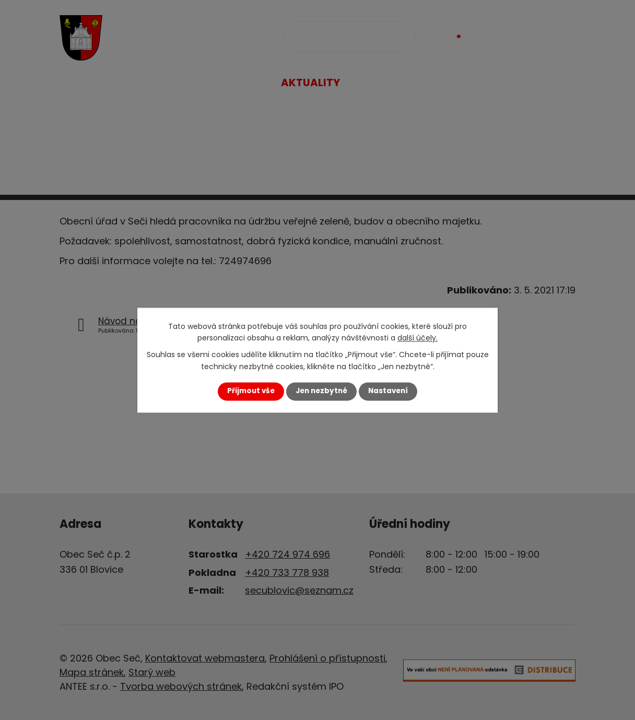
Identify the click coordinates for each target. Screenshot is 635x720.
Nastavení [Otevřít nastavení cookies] (388, 391)
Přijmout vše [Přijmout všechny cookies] (251, 391)
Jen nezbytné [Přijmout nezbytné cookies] (321, 391)
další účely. (417, 338)
